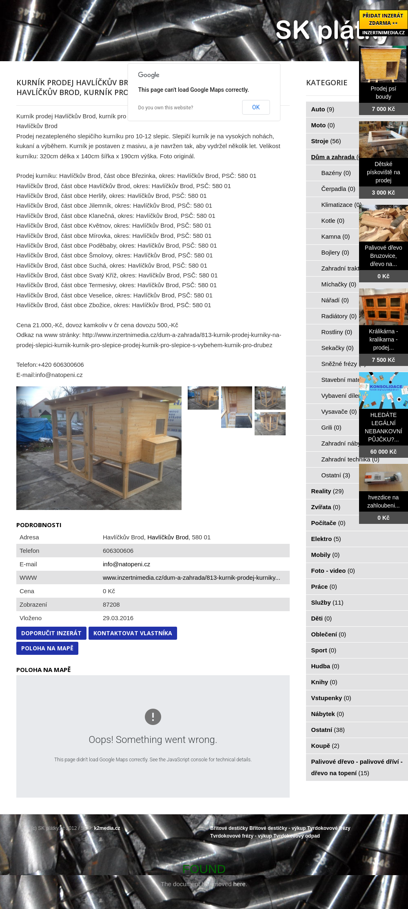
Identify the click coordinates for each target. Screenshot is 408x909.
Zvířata (326, 506)
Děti (321, 618)
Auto (323, 109)
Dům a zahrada (337, 156)
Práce (324, 586)
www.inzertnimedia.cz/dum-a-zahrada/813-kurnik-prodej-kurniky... (191, 577)
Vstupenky (331, 697)
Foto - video (333, 570)
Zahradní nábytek (350, 443)
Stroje (326, 140)
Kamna (336, 236)
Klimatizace (342, 204)
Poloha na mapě (47, 648)
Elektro (326, 538)
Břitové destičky (229, 828)
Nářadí (335, 300)
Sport (324, 650)
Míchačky (339, 284)
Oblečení (328, 634)
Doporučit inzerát (51, 633)
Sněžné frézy (344, 363)
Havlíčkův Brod (167, 537)
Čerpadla (338, 188)
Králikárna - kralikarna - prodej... (383, 339)
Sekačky (338, 347)
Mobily (325, 554)
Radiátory (339, 316)
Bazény (336, 172)
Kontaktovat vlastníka (132, 633)
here (239, 883)
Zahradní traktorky (351, 268)
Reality (327, 491)
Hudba (325, 666)
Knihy (324, 681)
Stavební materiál (350, 379)
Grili (331, 427)
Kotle (333, 220)
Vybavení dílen (346, 395)
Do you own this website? (165, 108)
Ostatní (336, 475)
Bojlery (335, 252)
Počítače (328, 522)
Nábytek (327, 713)
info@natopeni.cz (126, 564)
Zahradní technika (351, 459)
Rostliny (337, 331)
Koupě (325, 745)
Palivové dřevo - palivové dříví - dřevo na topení (357, 767)
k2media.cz (107, 828)
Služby (327, 602)
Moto (323, 125)
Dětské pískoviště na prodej (383, 172)
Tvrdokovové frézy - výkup (241, 836)
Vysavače (339, 411)
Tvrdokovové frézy (328, 828)
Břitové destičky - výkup (277, 828)
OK (255, 107)
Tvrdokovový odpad (296, 836)
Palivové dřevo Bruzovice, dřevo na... (383, 255)
